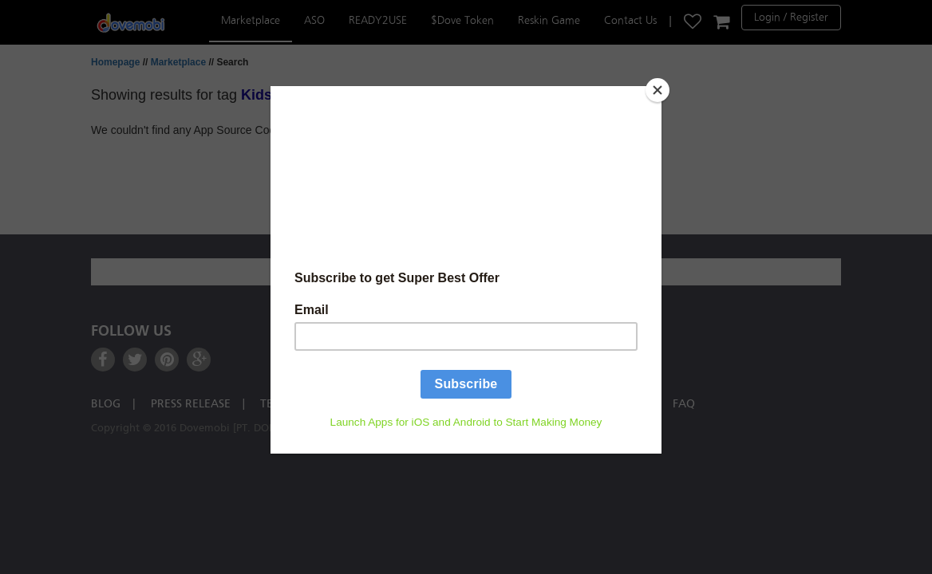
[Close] (657, 90)
